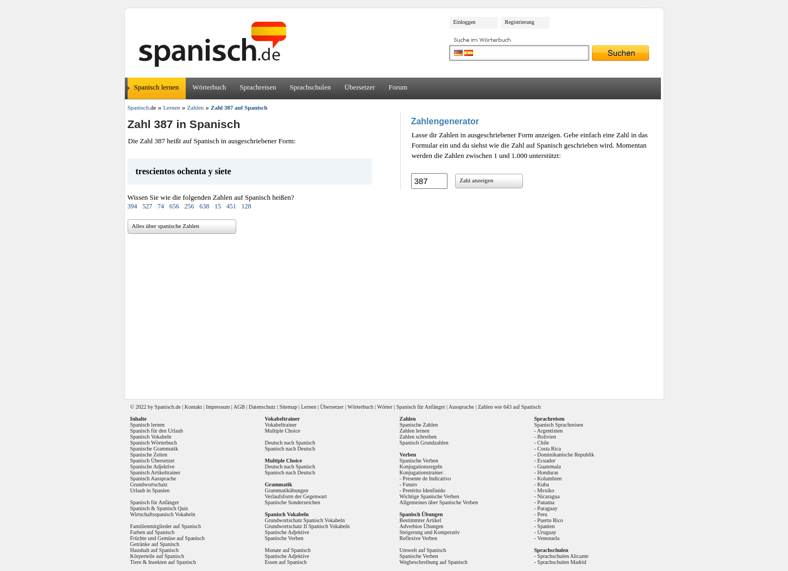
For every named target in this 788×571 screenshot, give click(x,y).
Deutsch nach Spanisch (290, 443)
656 (174, 206)
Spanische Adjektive (152, 467)
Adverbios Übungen (422, 526)
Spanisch (164, 407)
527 (147, 206)
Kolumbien (549, 478)
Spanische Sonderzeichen (292, 502)
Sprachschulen (310, 87)
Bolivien (546, 437)
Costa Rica (549, 449)
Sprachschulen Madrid (561, 562)
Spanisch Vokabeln (151, 437)
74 (160, 206)
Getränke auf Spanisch (155, 544)
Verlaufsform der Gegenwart (296, 496)
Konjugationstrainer (421, 472)
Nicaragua (548, 496)
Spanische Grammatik (154, 449)
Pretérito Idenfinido (423, 490)
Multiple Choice (282, 431)
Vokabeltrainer (281, 425)
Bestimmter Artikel (421, 520)
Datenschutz (262, 407)
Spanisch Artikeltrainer (155, 472)
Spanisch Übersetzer (152, 461)
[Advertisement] (398, 313)
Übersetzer (359, 87)
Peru (542, 514)
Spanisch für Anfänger (420, 407)
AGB (239, 407)
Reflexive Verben (419, 538)
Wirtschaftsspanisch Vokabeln (163, 514)
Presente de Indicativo (426, 478)
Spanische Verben (284, 538)
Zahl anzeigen (476, 180)
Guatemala (548, 467)
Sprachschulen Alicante (562, 556)
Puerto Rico (550, 520)
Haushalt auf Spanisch (154, 550)
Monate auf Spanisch (288, 550)
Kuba (543, 484)
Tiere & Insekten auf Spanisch (163, 562)
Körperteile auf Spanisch (157, 556)
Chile (543, 443)
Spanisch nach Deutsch (290, 449)
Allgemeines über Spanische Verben (439, 502)
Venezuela (548, 538)
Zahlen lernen (415, 431)
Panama (545, 502)
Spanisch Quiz (172, 508)
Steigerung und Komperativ (430, 532)
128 (246, 206)
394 (132, 206)
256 (189, 206)
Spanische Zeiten (149, 455)
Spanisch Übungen (421, 514)
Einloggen (464, 22)
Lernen (308, 407)
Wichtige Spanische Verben (429, 496)
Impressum (218, 407)
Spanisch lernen (156, 87)
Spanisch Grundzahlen (424, 443)
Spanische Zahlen (419, 425)
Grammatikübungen (286, 490)
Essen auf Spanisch (286, 562)
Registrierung (519, 22)
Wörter (384, 407)
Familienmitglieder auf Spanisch (165, 526)
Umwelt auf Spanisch (423, 550)
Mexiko (545, 490)
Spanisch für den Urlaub (156, 431)
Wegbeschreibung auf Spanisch (434, 562)
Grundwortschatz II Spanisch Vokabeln (307, 526)
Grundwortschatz (149, 484)
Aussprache (461, 407)
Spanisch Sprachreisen (558, 425)
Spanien (545, 526)
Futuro (409, 484)
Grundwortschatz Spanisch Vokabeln (305, 520)
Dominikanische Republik (565, 455)
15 (218, 206)
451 (231, 206)
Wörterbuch (209, 87)
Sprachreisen (257, 87)
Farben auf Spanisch (152, 532)
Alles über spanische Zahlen (165, 226)
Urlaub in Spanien (150, 490)
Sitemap (288, 407)
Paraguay (547, 508)
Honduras (547, 472)
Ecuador (546, 461)
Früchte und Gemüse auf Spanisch (167, 538)
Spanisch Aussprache (153, 478)
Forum (398, 87)
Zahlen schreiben (418, 437)
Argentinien (550, 431)
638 (204, 206)
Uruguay (546, 532)
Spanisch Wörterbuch (153, 443)
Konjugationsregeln (421, 467)
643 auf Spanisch (522, 407)
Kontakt (193, 407)
